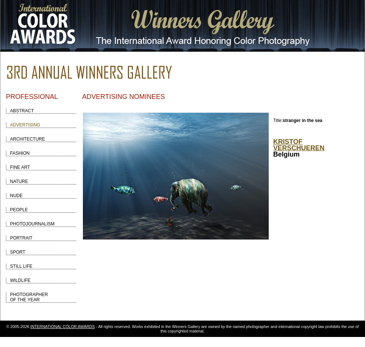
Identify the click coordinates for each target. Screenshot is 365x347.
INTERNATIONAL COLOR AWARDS (62, 326)
